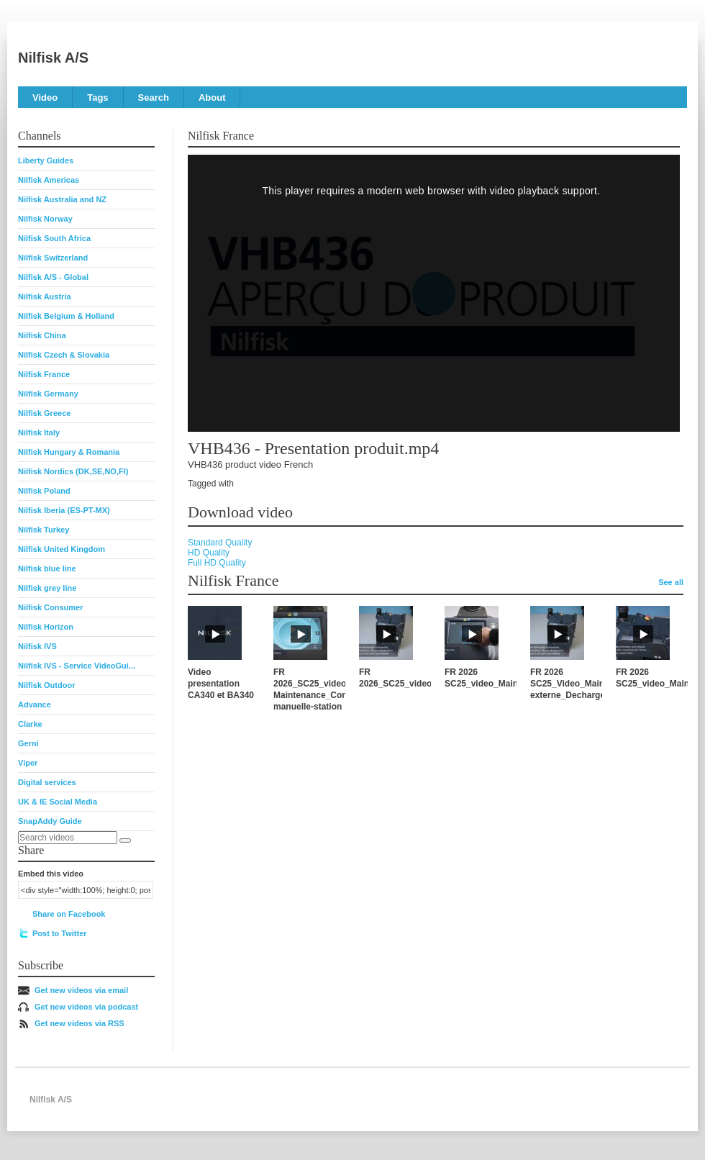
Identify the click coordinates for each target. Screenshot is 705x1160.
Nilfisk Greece (44, 413)
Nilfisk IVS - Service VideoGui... (76, 665)
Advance (34, 704)
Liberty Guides (45, 160)
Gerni (28, 743)
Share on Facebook (68, 914)
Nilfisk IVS (37, 646)
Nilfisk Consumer (50, 607)
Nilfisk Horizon (45, 626)
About (212, 97)
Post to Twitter (59, 933)
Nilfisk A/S (53, 57)
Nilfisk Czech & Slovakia (63, 354)
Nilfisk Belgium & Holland (66, 316)
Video (45, 97)
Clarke (30, 724)
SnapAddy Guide (50, 821)
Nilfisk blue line (47, 568)
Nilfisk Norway (45, 218)
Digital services (47, 782)
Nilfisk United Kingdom (61, 549)
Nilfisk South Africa (54, 238)
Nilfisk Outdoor (46, 685)
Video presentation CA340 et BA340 (221, 683)
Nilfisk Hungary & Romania (68, 452)
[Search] (125, 840)
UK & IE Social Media (57, 801)
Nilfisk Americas (48, 180)
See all (670, 582)
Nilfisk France (44, 374)
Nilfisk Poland (44, 490)
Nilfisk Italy (39, 432)
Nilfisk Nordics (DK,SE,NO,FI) (73, 471)
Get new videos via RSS (79, 1023)
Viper (27, 762)
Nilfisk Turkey (43, 529)
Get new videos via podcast (86, 1006)
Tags (97, 97)
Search (153, 97)
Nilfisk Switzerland (53, 257)
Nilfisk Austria (44, 296)
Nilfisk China (42, 335)
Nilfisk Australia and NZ (62, 199)
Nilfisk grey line (47, 588)
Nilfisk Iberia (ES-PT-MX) (64, 510)
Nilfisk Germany (48, 393)
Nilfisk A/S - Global (53, 277)
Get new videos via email (81, 990)
